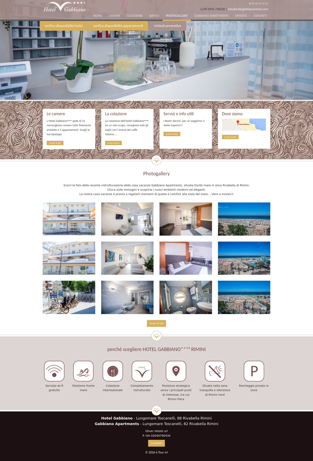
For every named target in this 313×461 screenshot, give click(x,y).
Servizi (154, 16)
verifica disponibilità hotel (63, 26)
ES (267, 3)
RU (263, 3)
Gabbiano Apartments (211, 16)
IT (250, 3)
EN (253, 3)
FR (260, 3)
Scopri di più (55, 143)
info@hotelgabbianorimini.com (248, 9)
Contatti (260, 16)
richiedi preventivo (167, 26)
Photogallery (177, 16)
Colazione (135, 16)
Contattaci (156, 443)
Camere (114, 16)
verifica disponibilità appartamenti (118, 26)
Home (97, 16)
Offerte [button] (241, 16)
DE (257, 3)
